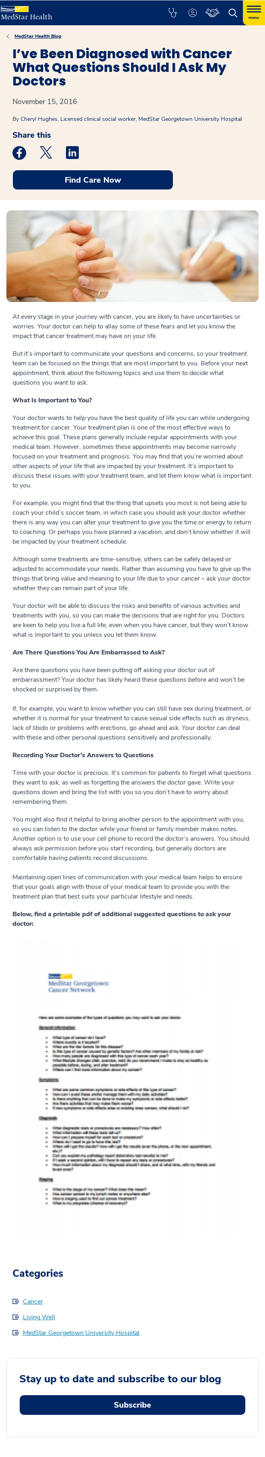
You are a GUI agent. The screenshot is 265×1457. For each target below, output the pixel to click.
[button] (172, 12)
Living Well (39, 1317)
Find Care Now (93, 180)
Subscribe (132, 1405)
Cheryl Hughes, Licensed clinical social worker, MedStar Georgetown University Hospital (131, 119)
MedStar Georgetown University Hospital (81, 1333)
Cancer (33, 1301)
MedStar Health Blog (37, 36)
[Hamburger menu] (254, 12)
